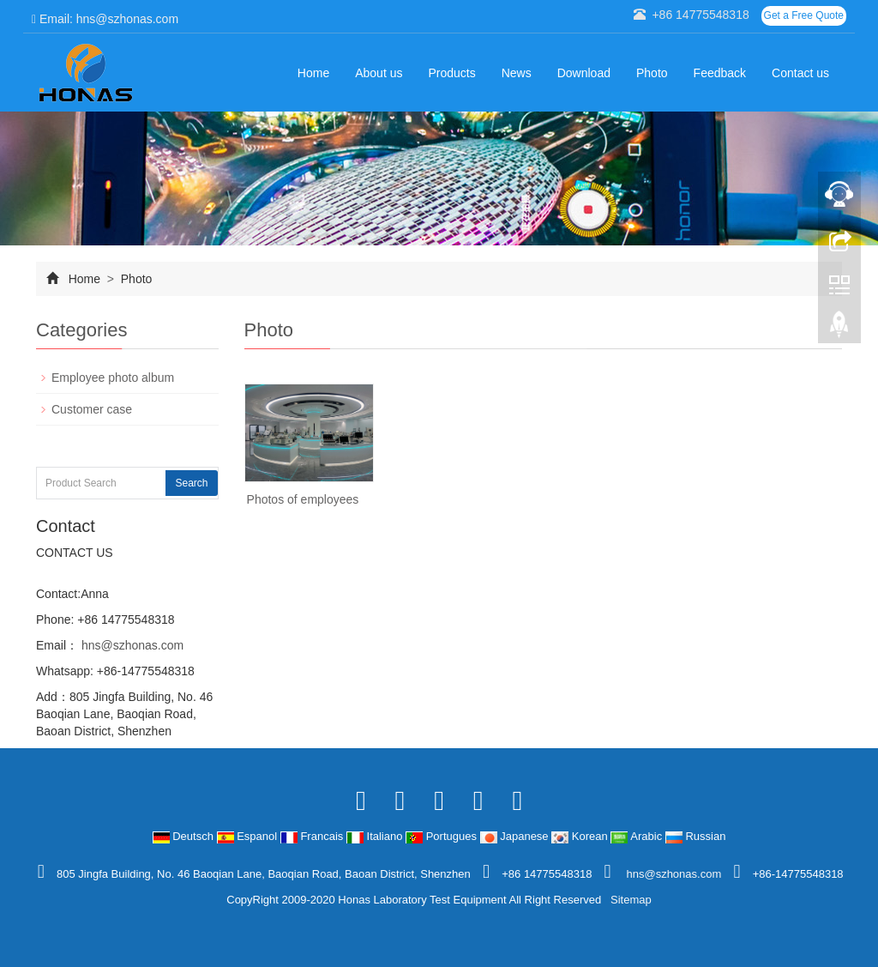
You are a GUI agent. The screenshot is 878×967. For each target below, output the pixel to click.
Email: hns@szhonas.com (105, 19)
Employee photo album (112, 377)
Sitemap (631, 899)
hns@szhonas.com (130, 645)
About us (378, 73)
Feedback (720, 73)
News (517, 73)
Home (313, 73)
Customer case (91, 409)
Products (451, 73)
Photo (652, 73)
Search (191, 483)
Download (583, 73)
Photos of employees (303, 499)
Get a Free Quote (804, 15)
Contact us (800, 73)
